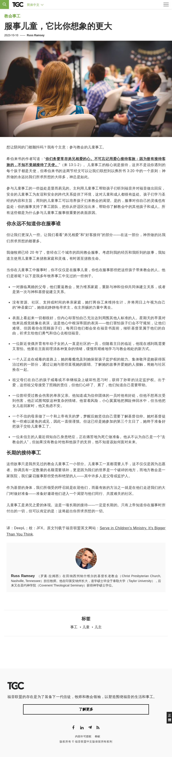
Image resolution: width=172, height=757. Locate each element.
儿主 (98, 627)
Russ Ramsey (36, 35)
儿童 (86, 627)
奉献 (97, 736)
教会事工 (12, 16)
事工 (73, 627)
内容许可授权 (83, 736)
